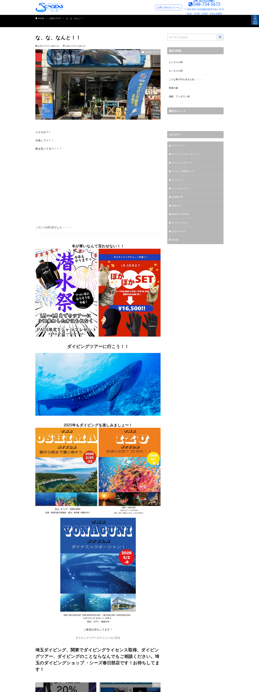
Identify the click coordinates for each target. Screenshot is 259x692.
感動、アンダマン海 (179, 96)
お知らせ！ (55, 46)
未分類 (174, 240)
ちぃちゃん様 (176, 70)
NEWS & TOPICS (180, 214)
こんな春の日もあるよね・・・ (185, 79)
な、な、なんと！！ (75, 18)
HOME (41, 18)
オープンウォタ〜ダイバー (185, 154)
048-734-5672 (207, 4)
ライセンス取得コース (183, 171)
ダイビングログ (179, 223)
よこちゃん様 (176, 62)
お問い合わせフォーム (168, 7)
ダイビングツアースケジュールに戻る (97, 637)
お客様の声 (177, 197)
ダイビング (177, 180)
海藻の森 (173, 87)
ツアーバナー (178, 145)
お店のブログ (55, 18)
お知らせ (82, 46)
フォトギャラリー (180, 188)
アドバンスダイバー (181, 162)
